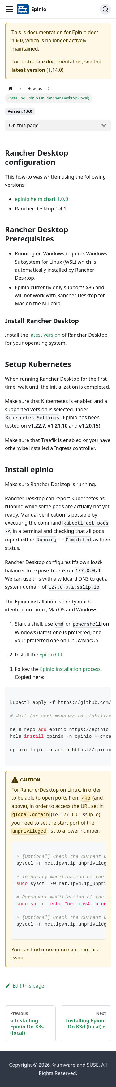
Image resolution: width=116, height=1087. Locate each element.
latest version (28, 70)
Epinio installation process (70, 669)
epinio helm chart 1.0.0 (41, 199)
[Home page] (11, 88)
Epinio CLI (50, 654)
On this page (24, 125)
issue (17, 957)
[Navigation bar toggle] (9, 9)
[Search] (105, 9)
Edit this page (24, 985)
